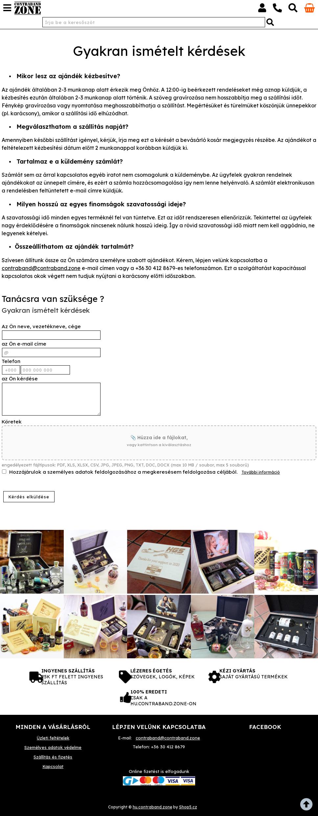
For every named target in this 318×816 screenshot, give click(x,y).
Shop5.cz (188, 807)
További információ (260, 472)
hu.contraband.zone (152, 807)
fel (308, 806)
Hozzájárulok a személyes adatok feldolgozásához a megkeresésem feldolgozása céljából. (123, 472)
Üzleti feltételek (53, 737)
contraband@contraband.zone (41, 268)
